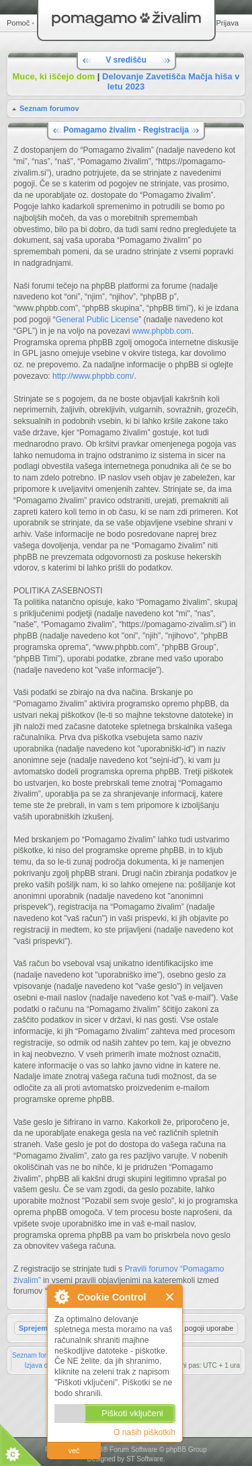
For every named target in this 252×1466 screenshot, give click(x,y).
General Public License (97, 319)
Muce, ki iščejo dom (53, 76)
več (73, 1450)
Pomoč (18, 23)
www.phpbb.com (162, 331)
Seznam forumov (49, 108)
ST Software (144, 1459)
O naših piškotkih (144, 1432)
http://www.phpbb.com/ (93, 376)
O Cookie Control (61, 1296)
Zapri (170, 1296)
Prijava (227, 23)
